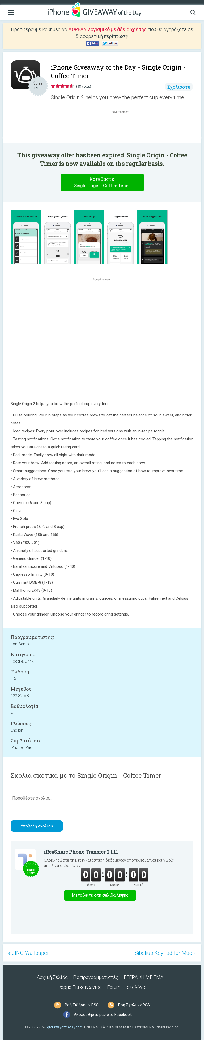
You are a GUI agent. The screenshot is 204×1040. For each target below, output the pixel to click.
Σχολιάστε (178, 87)
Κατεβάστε (102, 182)
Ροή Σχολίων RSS (134, 1005)
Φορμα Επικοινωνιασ (79, 987)
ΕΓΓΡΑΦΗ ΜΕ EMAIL (145, 977)
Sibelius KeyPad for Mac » (165, 953)
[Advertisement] (123, 127)
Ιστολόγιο (136, 987)
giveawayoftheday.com (65, 1027)
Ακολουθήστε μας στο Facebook (103, 1014)
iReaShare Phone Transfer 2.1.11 (81, 852)
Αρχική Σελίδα (52, 977)
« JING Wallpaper (28, 953)
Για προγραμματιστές (95, 977)
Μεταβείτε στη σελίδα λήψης (100, 895)
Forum (113, 987)
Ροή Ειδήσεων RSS (82, 1005)
